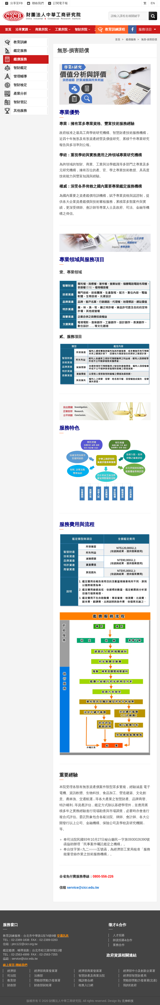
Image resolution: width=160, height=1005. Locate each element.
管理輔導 (15, 76)
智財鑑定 (15, 68)
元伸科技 (128, 1000)
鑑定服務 (15, 51)
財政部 (11, 985)
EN (153, 3)
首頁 (8, 29)
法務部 (38, 975)
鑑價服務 (15, 59)
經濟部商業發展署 (46, 970)
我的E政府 (130, 985)
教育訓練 (15, 42)
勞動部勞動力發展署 (47, 980)
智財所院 (82, 29)
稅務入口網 (86, 985)
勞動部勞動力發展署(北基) (140, 980)
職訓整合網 (86, 980)
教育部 (11, 980)
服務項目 (147, 29)
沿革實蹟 (23, 29)
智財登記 (15, 102)
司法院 (11, 975)
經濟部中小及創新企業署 (139, 970)
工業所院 (63, 29)
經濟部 (11, 970)
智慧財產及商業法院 (92, 975)
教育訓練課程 (115, 29)
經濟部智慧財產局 (134, 975)
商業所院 (43, 29)
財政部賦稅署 (43, 985)
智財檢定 (15, 85)
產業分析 (15, 93)
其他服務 (15, 110)
